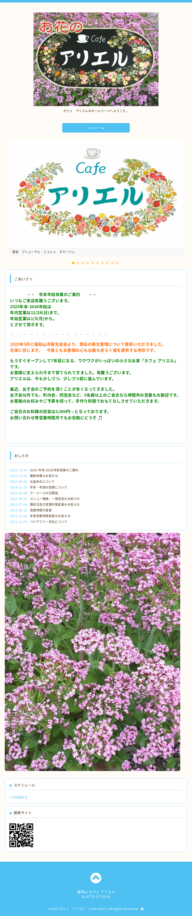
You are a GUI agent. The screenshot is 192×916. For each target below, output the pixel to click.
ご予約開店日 (18, 797)
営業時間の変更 (41, 510)
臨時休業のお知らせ (44, 476)
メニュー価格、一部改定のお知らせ (55, 498)
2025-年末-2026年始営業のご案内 (54, 470)
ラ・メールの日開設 (44, 493)
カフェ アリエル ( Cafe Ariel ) (83, 909)
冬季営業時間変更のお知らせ (50, 516)
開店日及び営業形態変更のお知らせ (55, 504)
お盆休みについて (42, 481)
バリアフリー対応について (49, 521)
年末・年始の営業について (49, 487)
